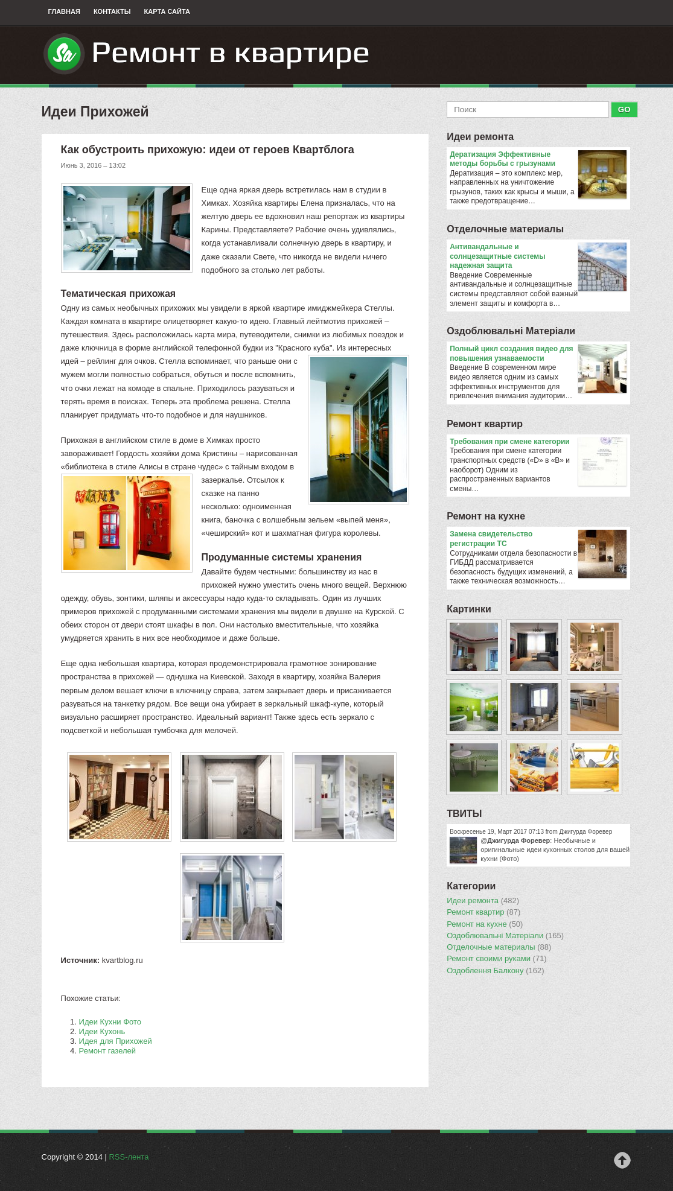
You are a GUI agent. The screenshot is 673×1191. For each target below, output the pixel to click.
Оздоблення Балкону (495, 971)
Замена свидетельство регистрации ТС (538, 539)
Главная (64, 11)
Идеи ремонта (480, 137)
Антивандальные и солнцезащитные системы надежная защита (538, 257)
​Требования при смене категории (538, 442)
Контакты (112, 11)
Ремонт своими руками (497, 958)
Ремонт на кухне (486, 516)
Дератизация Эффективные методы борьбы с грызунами (538, 159)
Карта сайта (167, 11)
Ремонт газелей (107, 1050)
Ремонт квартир (485, 424)
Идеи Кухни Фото (110, 1021)
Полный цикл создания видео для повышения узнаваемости (538, 354)
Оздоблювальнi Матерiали (511, 331)
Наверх (622, 1160)
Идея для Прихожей (115, 1041)
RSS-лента (128, 1156)
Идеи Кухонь (102, 1031)
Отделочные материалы (505, 229)
